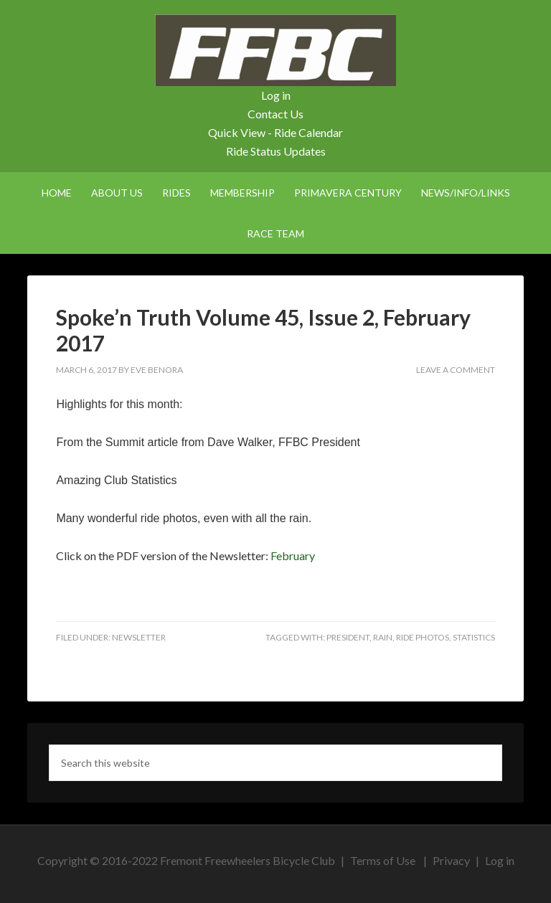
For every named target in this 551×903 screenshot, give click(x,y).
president (347, 637)
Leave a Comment (455, 369)
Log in (276, 95)
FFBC (275, 50)
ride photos (422, 637)
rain (382, 637)
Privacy (451, 860)
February (292, 555)
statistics (474, 637)
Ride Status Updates (276, 151)
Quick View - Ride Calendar (275, 132)
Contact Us (275, 113)
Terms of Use (382, 860)
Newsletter (139, 637)
